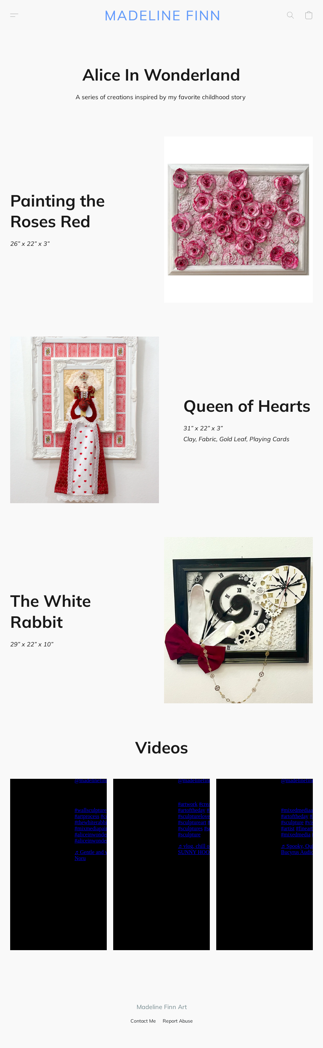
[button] (161, 15)
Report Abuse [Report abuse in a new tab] (178, 1021)
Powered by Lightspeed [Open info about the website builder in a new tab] (161, 1033)
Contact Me (143, 1021)
